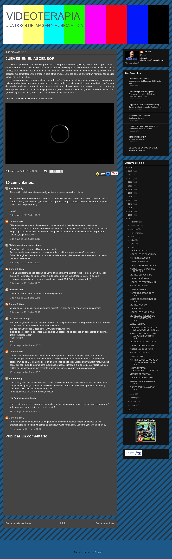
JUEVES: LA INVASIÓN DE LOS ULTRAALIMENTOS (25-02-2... (144, 329)
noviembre (135, 226)
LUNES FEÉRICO (137, 324)
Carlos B (24, 171)
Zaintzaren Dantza (136, 118)
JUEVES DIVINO (137, 309)
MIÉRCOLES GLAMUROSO (142, 312)
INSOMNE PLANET (137, 137)
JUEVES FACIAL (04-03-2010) (143, 265)
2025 (130, 171)
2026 (130, 167)
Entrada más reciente (18, 523)
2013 (130, 215)
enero (133, 405)
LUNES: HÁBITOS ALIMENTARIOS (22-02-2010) (144, 369)
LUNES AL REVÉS (138, 289)
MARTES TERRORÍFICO (140, 353)
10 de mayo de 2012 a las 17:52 (26, 372)
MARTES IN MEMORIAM (140, 286)
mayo (133, 247)
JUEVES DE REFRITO (139, 251)
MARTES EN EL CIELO (140, 258)
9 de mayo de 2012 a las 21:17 (25, 312)
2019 (130, 193)
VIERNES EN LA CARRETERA (143, 342)
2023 (130, 178)
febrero (133, 401)
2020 (130, 189)
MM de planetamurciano (21, 245)
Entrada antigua (104, 523)
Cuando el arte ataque (139, 79)
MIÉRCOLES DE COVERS (141, 349)
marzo (133, 398)
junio (132, 244)
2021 (130, 186)
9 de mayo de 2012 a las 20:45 (25, 297)
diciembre (134, 222)
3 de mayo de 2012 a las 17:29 (25, 262)
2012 (130, 219)
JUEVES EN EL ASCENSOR (142, 378)
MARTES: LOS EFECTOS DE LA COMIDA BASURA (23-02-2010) (144, 362)
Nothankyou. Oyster (137, 139)
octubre (133, 229)
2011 (130, 410)
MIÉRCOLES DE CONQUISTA (143, 254)
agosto (133, 236)
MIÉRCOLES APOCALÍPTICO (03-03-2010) (142, 270)
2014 (130, 211)
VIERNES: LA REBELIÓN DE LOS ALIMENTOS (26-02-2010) (142, 318)
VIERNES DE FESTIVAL (140, 374)
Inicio (63, 523)
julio (132, 240)
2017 (130, 200)
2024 (130, 175)
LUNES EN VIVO (137, 356)
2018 (130, 197)
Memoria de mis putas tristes (140, 129)
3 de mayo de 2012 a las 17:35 (25, 283)
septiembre (135, 233)
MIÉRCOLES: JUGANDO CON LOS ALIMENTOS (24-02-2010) (143, 335)
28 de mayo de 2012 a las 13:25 (26, 429)
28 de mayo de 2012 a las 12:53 (26, 411)
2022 (130, 182)
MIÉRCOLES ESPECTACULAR (143, 282)
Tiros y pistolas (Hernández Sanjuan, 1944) (146, 107)
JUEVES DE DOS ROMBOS (142, 345)
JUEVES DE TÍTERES (139, 278)
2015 (130, 208)
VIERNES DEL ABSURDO (141, 275)
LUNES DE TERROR (139, 261)
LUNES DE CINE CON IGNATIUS (143, 126)
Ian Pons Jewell (17, 318)
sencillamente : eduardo (139, 116)
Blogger (99, 552)
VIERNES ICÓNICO (138, 305)
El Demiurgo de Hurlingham (141, 92)
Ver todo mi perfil (132, 63)
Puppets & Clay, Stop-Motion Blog (144, 105)
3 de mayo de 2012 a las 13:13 (25, 239)
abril (132, 394)
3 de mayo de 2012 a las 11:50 (25, 215)
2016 (130, 204)
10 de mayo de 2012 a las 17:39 (26, 345)
